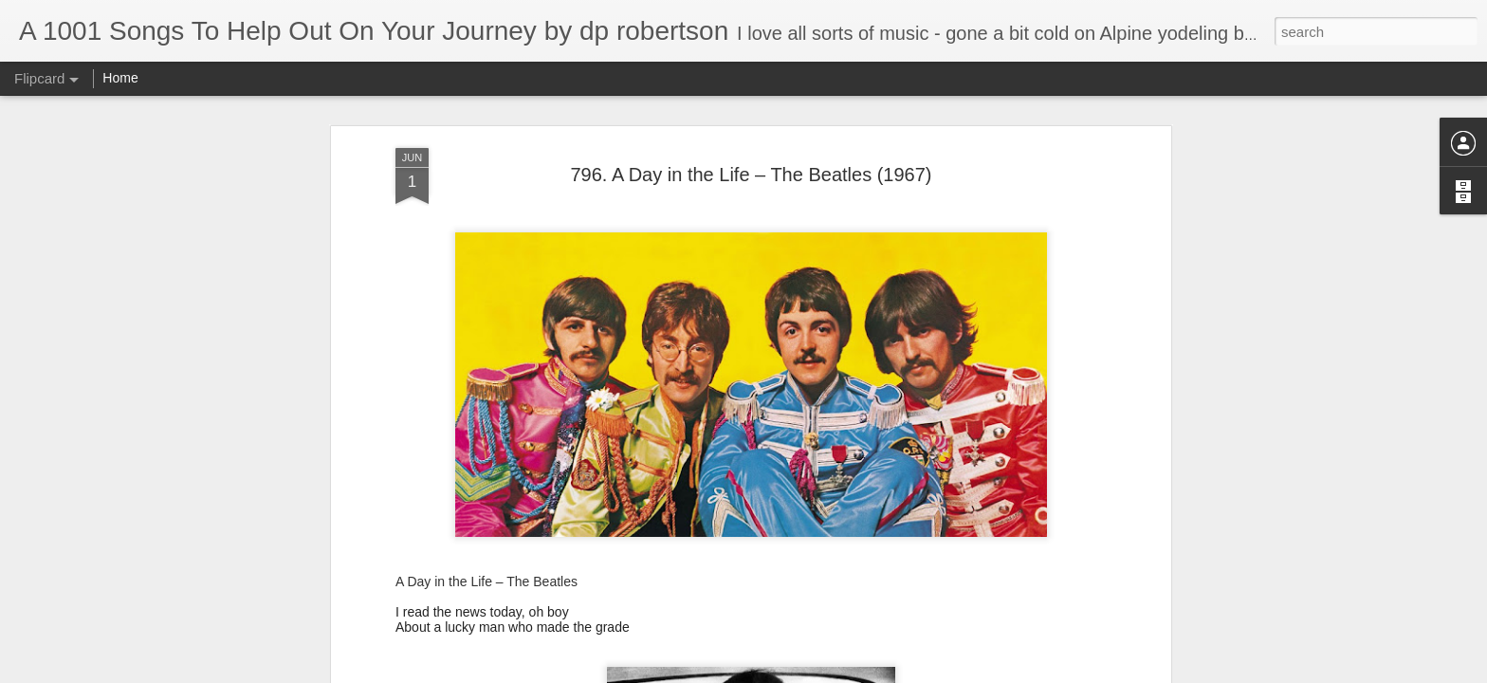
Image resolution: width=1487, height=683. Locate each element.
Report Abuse (858, 672)
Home (120, 77)
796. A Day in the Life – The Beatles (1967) (751, 133)
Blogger (802, 672)
